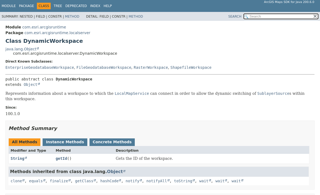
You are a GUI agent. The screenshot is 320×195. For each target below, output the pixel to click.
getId (61, 158)
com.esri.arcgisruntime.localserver (57, 33)
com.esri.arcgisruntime (44, 27)
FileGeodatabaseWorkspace (103, 67)
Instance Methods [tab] (65, 142)
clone (16, 181)
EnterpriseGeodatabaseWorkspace (39, 67)
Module (9, 6)
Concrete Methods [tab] (112, 142)
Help (108, 6)
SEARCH (235, 16)
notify (132, 181)
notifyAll (156, 181)
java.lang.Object (20, 49)
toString (183, 181)
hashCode (109, 181)
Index (95, 6)
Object (30, 84)
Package (26, 6)
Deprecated (76, 6)
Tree (58, 6)
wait (204, 181)
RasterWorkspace (151, 67)
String (17, 158)
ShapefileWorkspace (191, 67)
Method (72, 16)
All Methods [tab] (24, 142)
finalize (59, 181)
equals (36, 181)
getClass (84, 181)
